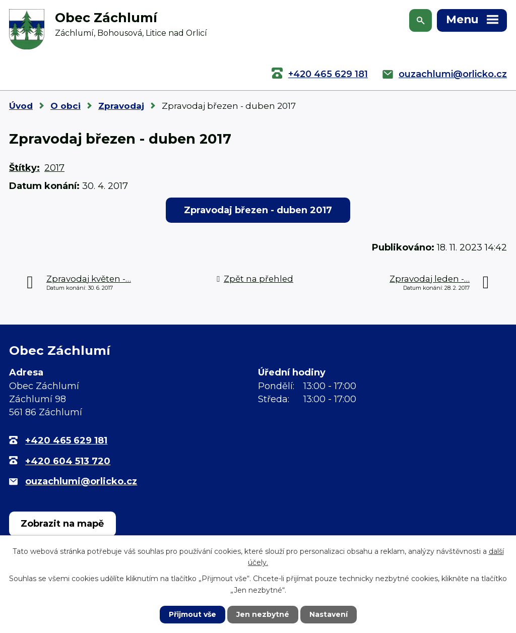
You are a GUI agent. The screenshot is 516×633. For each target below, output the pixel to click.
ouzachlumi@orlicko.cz (453, 74)
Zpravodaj (121, 106)
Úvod (21, 106)
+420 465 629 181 (328, 74)
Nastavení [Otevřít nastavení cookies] (328, 614)
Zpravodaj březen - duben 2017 (258, 210)
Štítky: (24, 167)
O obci (65, 106)
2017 (54, 167)
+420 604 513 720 (67, 461)
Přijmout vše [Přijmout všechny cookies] (192, 614)
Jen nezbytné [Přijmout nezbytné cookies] (262, 614)
